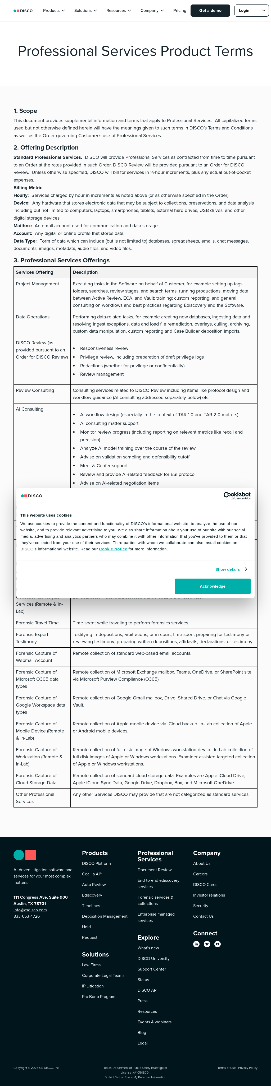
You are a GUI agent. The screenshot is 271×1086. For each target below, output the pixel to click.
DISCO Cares (205, 884)
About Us (201, 863)
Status (143, 980)
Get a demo (210, 10)
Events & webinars (154, 1022)
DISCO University (154, 958)
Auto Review (94, 884)
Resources (147, 1011)
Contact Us (203, 916)
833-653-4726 (26, 916)
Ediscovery (92, 895)
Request (89, 937)
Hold (86, 927)
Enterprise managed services (156, 917)
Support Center (152, 969)
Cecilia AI (92, 874)
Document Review (155, 870)
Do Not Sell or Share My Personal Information (135, 1077)
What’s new (148, 948)
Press (142, 1001)
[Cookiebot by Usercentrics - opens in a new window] (227, 496)
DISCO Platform (96, 863)
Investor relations (209, 895)
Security (200, 906)
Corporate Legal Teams (103, 975)
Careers (200, 874)
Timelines (91, 906)
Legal (143, 1043)
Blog (142, 1032)
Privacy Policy (248, 1067)
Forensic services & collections (155, 900)
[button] (54, 10)
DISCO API (147, 990)
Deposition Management (105, 916)
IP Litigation (93, 986)
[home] (23, 10)
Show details (227, 569)
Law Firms (91, 965)
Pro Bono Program (98, 997)
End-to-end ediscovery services (158, 883)
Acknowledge (212, 586)
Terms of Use (227, 1067)
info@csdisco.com (30, 910)
